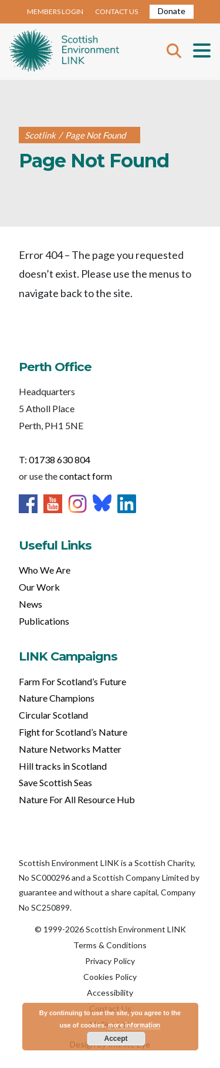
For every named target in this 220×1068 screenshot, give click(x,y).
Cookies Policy (110, 977)
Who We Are (44, 569)
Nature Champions (56, 697)
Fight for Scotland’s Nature (73, 731)
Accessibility (110, 993)
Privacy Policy (110, 961)
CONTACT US (116, 11)
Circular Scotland (53, 714)
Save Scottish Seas (55, 782)
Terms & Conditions (110, 945)
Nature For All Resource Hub (77, 799)
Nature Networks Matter (70, 748)
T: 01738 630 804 (54, 459)
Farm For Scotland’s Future (72, 681)
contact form (85, 475)
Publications (44, 620)
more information (134, 1025)
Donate (171, 11)
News (30, 603)
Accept (115, 1039)
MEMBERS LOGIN (55, 11)
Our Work (39, 586)
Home (64, 51)
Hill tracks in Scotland (63, 765)
